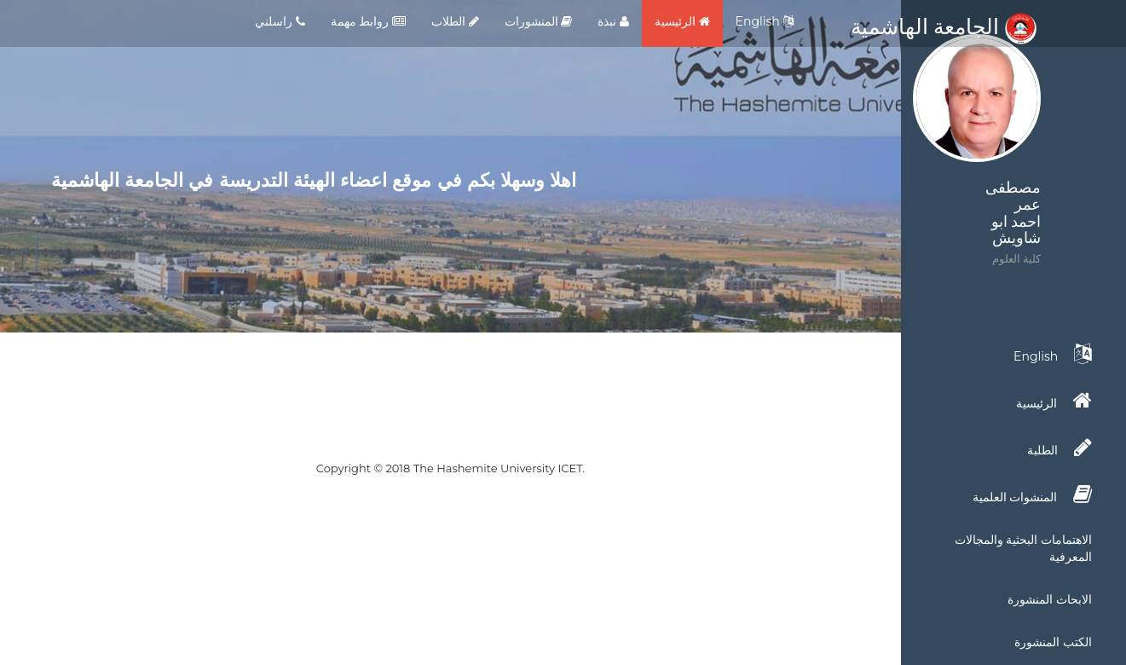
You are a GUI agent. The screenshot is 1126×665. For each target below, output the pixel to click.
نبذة (613, 21)
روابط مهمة (368, 21)
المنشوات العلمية (1032, 494)
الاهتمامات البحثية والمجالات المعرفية (1023, 548)
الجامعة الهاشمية (943, 26)
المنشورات (539, 21)
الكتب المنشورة (1053, 642)
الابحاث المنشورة (1050, 599)
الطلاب (455, 21)
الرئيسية (682, 21)
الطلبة (1059, 447)
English (765, 21)
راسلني (280, 21)
